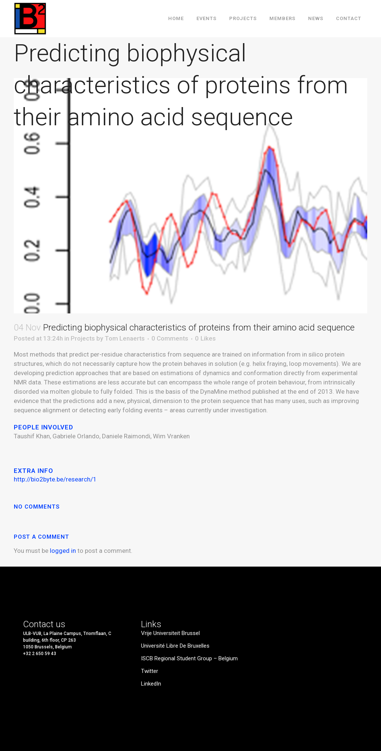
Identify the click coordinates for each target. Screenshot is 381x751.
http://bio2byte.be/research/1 (57, 479)
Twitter (149, 671)
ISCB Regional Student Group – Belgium (189, 658)
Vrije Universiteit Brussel (170, 633)
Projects (83, 338)
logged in (63, 550)
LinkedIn (151, 684)
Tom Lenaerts (125, 338)
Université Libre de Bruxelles (175, 646)
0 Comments (169, 338)
